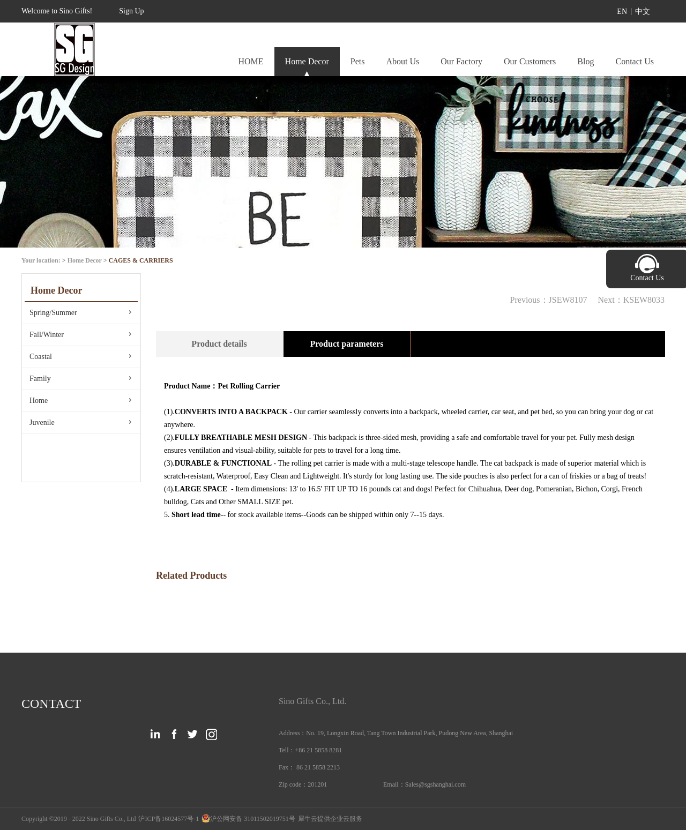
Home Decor (85, 260)
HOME (250, 61)
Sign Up (131, 11)
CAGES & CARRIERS (141, 260)
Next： (631, 299)
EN (622, 12)
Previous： (548, 299)
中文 (642, 12)
